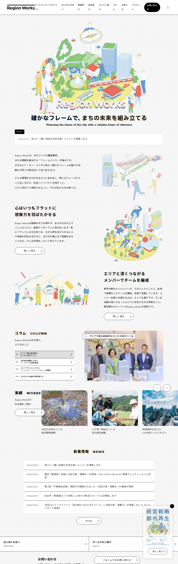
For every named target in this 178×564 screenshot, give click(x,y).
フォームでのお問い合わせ (117, 560)
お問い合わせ (152, 7)
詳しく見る (30, 251)
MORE (89, 521)
